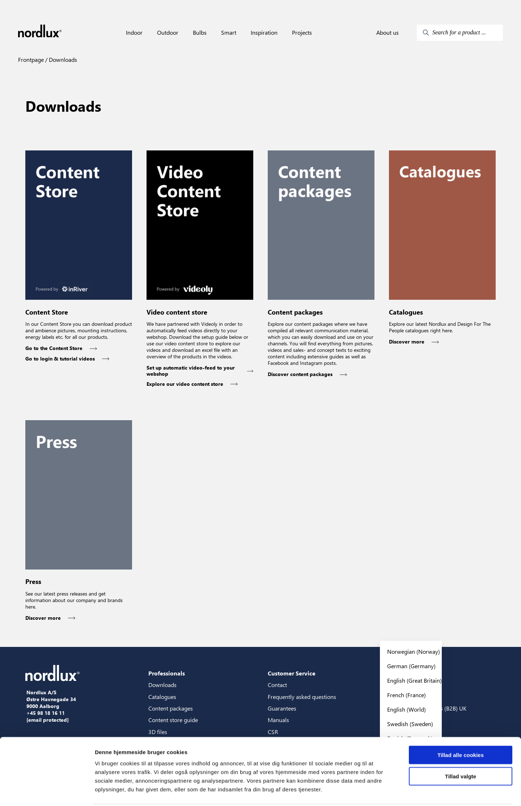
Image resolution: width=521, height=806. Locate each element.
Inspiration (264, 32)
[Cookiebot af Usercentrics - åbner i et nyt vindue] (47, 791)
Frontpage (31, 59)
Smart (228, 32)
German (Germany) (411, 666)
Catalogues (162, 696)
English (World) (406, 709)
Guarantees (282, 708)
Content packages (170, 708)
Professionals (166, 673)
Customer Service (291, 673)
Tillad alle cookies (460, 728)
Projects (302, 32)
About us (387, 32)
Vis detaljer (376, 792)
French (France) (406, 695)
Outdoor (167, 32)
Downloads (62, 59)
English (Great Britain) (414, 680)
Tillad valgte (460, 749)
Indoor (134, 32)
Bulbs (200, 32)
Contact (277, 684)
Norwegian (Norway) (413, 651)
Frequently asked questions (302, 696)
